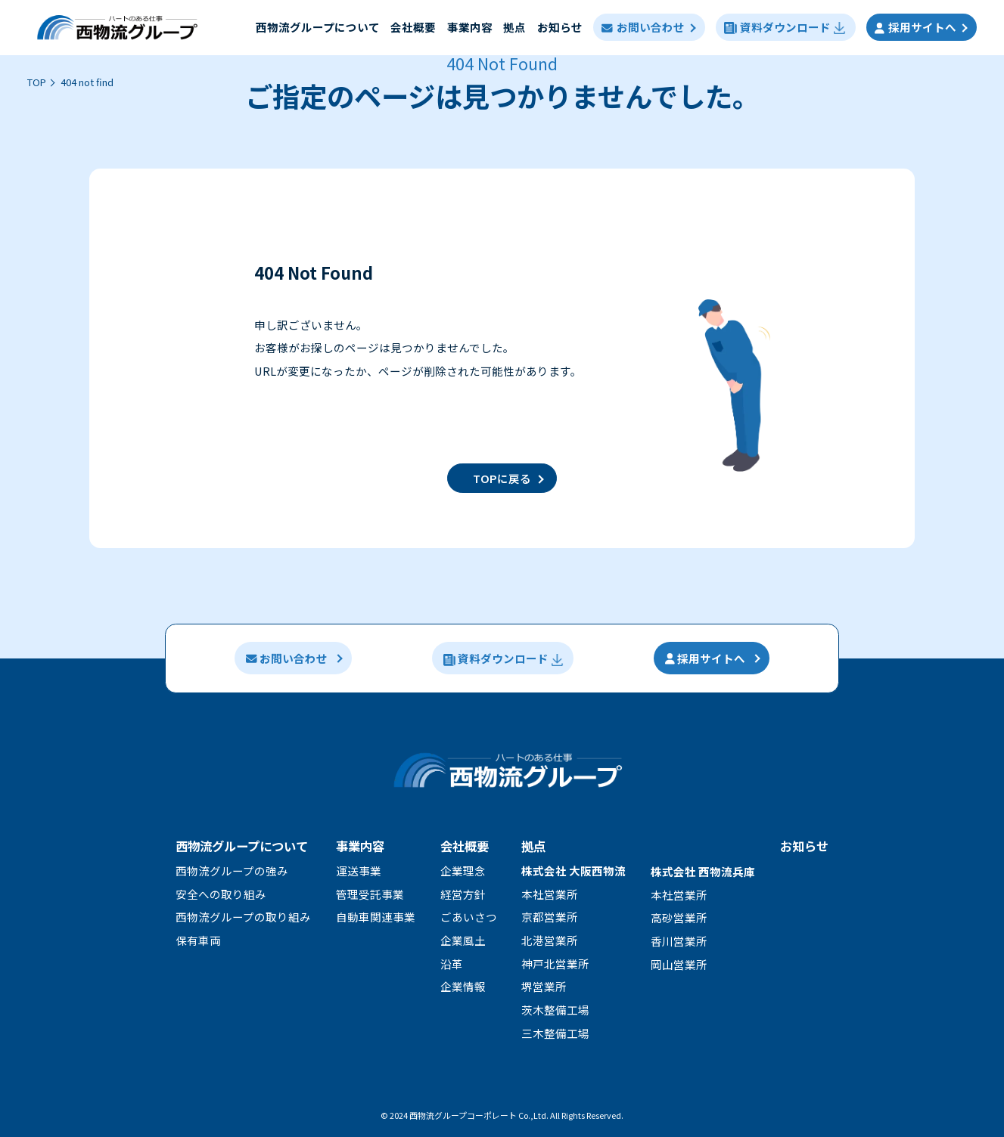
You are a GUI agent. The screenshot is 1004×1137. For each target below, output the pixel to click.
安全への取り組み (221, 894)
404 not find (87, 82)
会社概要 (413, 27)
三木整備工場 (555, 1033)
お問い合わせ (642, 27)
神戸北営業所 (555, 963)
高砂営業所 (679, 917)
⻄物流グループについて (318, 27)
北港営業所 (549, 940)
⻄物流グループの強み (232, 870)
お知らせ (560, 27)
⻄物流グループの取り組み (243, 917)
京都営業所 (549, 917)
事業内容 (470, 27)
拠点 (514, 27)
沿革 (451, 963)
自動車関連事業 (375, 917)
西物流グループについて (242, 846)
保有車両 (198, 940)
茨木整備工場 (555, 1010)
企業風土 (463, 940)
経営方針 (463, 894)
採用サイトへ (915, 27)
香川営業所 (679, 941)
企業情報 (463, 986)
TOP (36, 82)
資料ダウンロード (785, 27)
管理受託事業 (370, 894)
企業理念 (463, 870)
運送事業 (358, 870)
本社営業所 (549, 894)
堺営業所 (544, 986)
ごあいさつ (468, 917)
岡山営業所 (679, 964)
